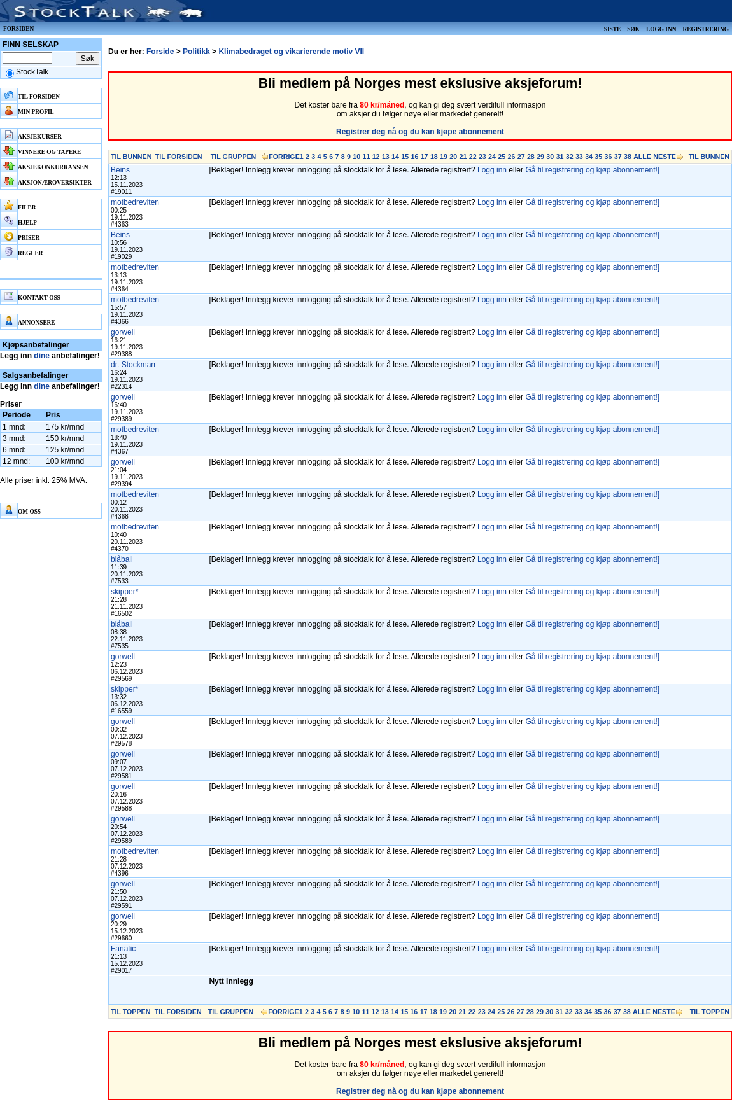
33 (579, 156)
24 (492, 156)
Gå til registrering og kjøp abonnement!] (592, 169)
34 (589, 156)
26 (512, 156)
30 (550, 156)
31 (560, 156)
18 (434, 156)
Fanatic (123, 948)
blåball (122, 559)
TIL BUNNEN (131, 156)
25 (501, 156)
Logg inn (661, 29)
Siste (612, 29)
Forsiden (18, 28)
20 (453, 156)
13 (386, 156)
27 (521, 156)
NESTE (664, 156)
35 (598, 156)
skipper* (124, 591)
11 (366, 156)
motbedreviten (135, 202)
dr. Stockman (133, 364)
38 (627, 156)
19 (443, 156)
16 (414, 156)
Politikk (196, 51)
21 (463, 156)
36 (608, 156)
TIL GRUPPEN (233, 156)
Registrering (705, 29)
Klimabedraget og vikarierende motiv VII (291, 51)
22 (473, 156)
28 (531, 156)
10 (356, 156)
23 (482, 156)
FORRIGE (284, 156)
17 (424, 156)
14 (395, 156)
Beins (120, 169)
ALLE (642, 156)
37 (618, 156)
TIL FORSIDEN (178, 156)
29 (540, 156)
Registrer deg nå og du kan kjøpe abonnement (420, 131)
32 (570, 156)
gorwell (123, 332)
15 (405, 156)
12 (376, 156)
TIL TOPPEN (130, 1012)
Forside (160, 51)
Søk (633, 29)
